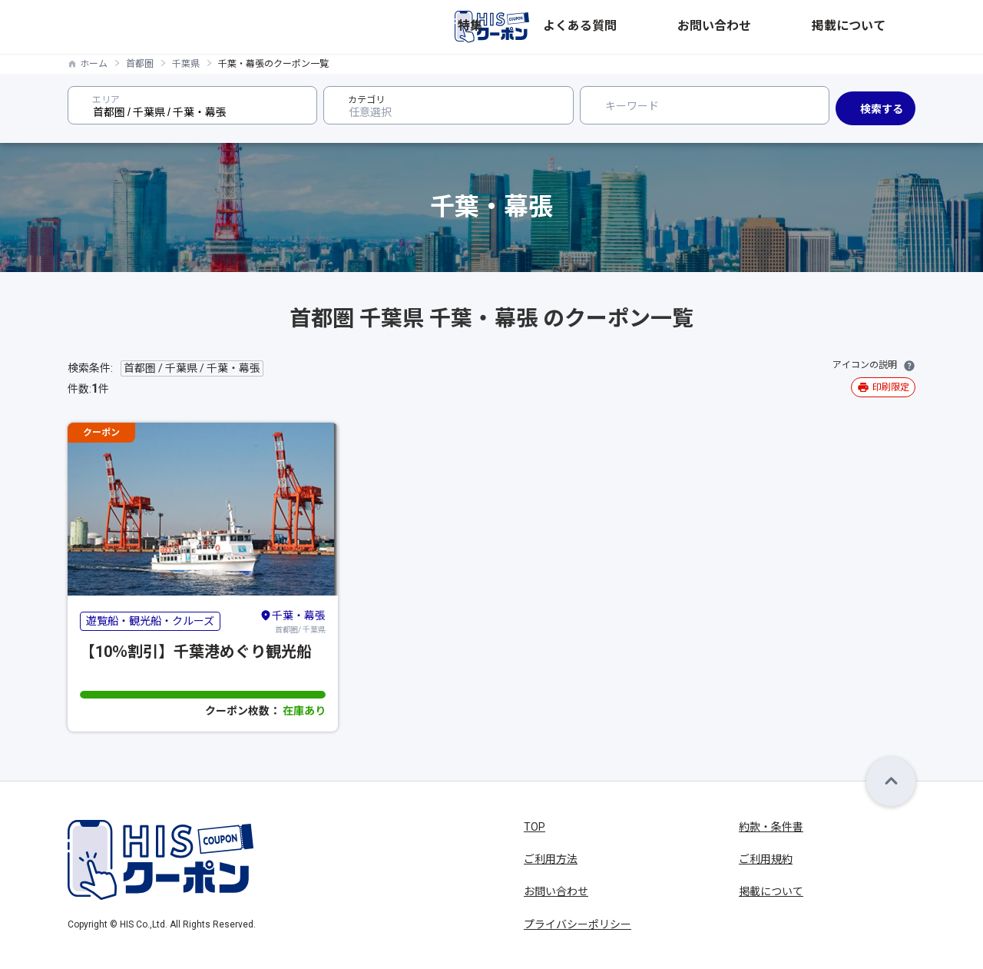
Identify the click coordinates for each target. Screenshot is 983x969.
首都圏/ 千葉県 (293, 621)
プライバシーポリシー (577, 924)
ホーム (94, 63)
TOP (534, 827)
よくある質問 (717, 27)
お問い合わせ (800, 27)
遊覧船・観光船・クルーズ (150, 621)
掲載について (883, 27)
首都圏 (140, 63)
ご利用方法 (551, 859)
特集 (656, 27)
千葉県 (186, 63)
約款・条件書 (771, 827)
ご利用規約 (766, 859)
